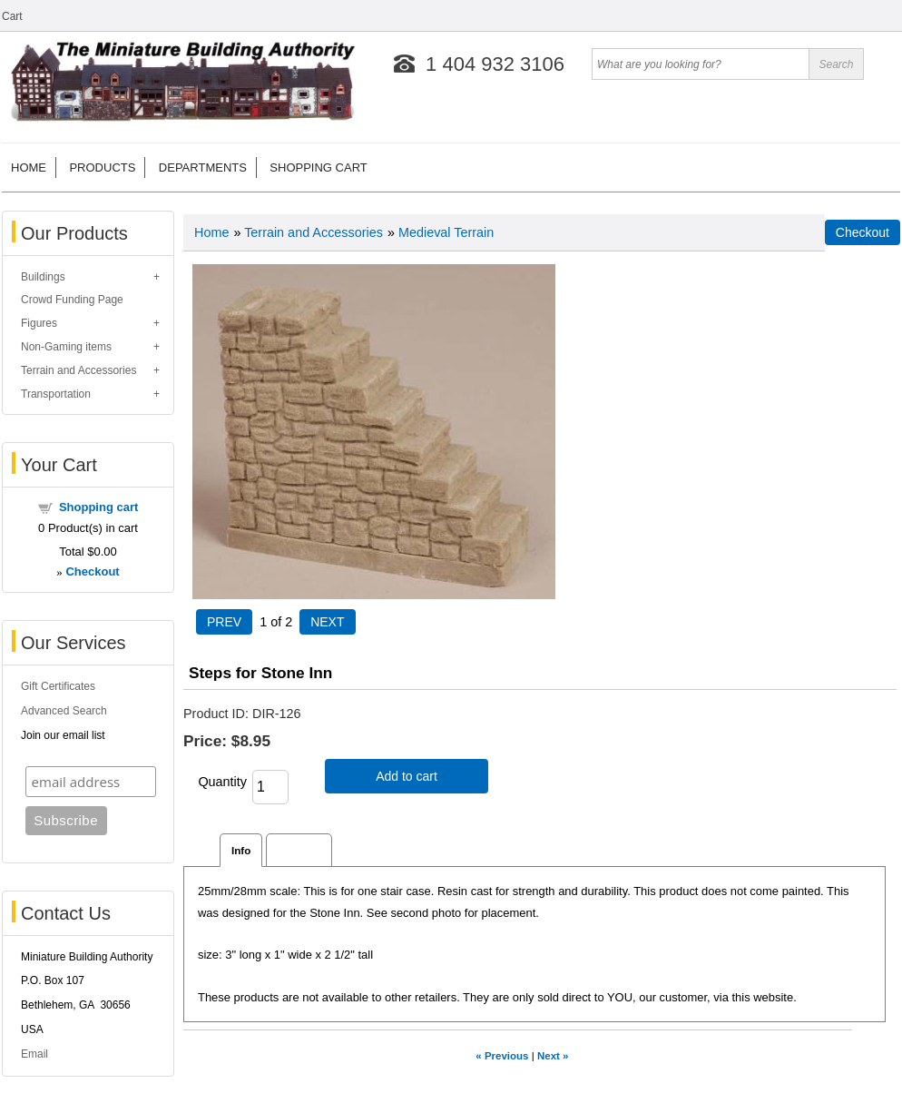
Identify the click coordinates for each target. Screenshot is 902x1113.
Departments (203, 167)
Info (240, 850)
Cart (12, 16)
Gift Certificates (58, 686)
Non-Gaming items (66, 346)
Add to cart (406, 776)
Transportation (56, 394)
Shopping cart (318, 167)
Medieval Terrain (446, 232)
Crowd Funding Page (72, 299)
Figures (39, 323)
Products (102, 167)
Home (28, 167)
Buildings (43, 277)
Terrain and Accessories (78, 370)
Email (34, 1054)
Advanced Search (64, 710)
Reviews (299, 850)
